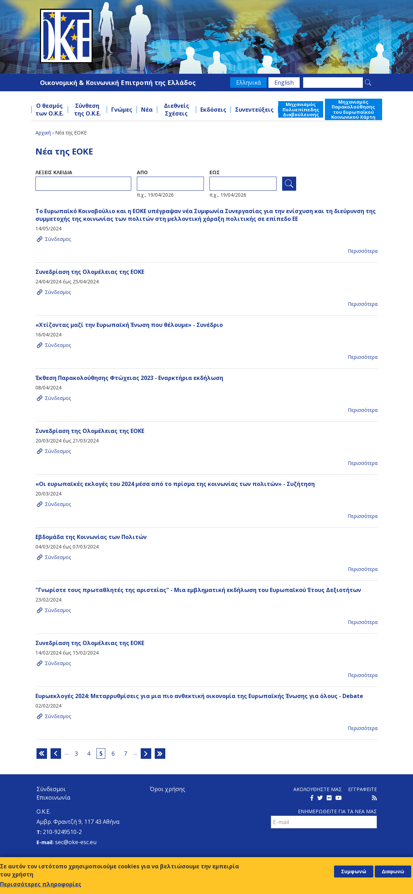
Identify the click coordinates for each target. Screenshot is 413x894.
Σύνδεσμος (58, 239)
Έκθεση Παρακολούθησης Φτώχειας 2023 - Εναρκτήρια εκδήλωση (129, 378)
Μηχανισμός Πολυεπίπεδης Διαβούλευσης (300, 109)
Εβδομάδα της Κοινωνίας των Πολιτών (91, 537)
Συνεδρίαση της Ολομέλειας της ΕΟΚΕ (89, 272)
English (284, 82)
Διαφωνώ (393, 871)
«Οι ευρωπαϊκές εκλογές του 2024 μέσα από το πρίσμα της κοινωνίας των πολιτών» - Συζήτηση (175, 484)
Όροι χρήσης (167, 789)
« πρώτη (41, 753)
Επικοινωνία (53, 797)
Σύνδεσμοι (51, 789)
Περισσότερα (363, 251)
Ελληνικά (248, 82)
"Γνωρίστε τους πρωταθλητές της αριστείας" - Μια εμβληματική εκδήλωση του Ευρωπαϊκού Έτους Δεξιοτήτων (198, 590)
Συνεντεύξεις (254, 109)
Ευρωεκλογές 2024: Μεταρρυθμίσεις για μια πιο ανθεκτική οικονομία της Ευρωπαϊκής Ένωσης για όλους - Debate (199, 696)
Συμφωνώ (353, 871)
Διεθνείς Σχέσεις (176, 109)
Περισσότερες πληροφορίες (40, 884)
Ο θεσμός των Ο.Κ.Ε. (49, 109)
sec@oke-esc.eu (75, 842)
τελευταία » (160, 753)
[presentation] (324, 843)
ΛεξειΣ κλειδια (53, 172)
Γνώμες (121, 109)
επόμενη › (146, 753)
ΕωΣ (214, 172)
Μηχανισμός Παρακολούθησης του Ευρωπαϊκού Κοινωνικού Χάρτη (353, 109)
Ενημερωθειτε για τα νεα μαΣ (337, 811)
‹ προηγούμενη (56, 753)
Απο (142, 172)
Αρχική (43, 132)
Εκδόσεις (213, 109)
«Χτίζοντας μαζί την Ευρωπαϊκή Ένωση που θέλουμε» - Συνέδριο (129, 325)
